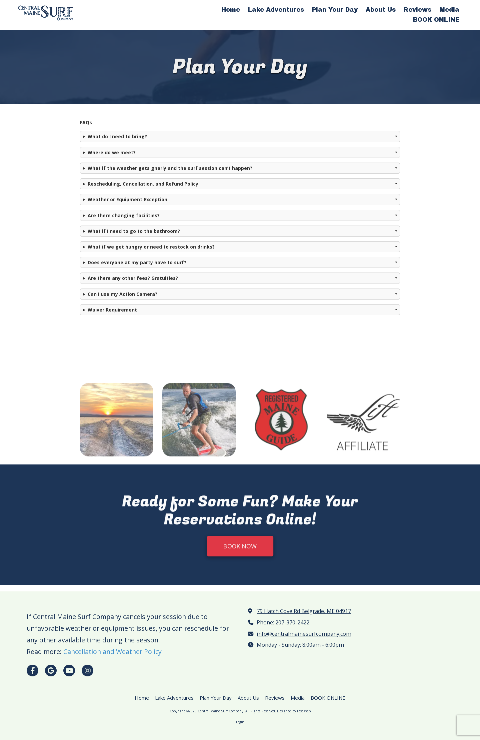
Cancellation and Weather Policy (112, 651)
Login (240, 722)
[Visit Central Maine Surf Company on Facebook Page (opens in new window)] (32, 670)
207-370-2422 (292, 622)
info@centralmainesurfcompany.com (304, 633)
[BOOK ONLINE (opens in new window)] (436, 20)
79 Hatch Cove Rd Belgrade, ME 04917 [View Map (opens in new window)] (304, 611)
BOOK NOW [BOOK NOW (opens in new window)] (239, 549)
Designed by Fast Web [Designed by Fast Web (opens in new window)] (294, 711)
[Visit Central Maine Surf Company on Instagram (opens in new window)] (87, 670)
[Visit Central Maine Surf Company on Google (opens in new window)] (51, 670)
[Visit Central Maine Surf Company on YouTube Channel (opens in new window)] (69, 670)
